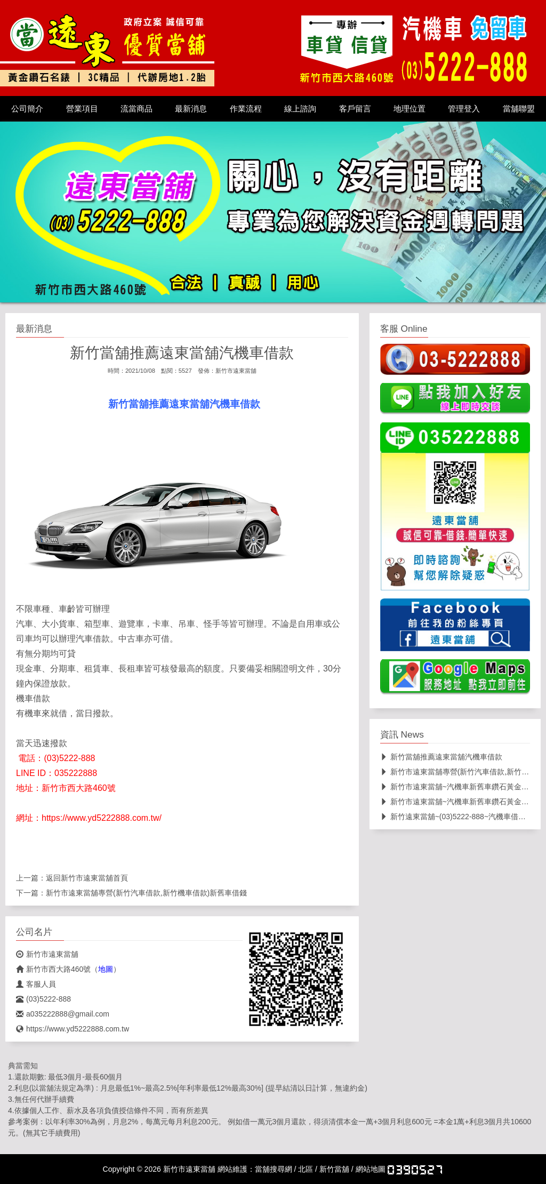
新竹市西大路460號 (53, 969)
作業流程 (246, 109)
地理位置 (409, 109)
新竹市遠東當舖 (235, 370)
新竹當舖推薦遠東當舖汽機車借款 (441, 757)
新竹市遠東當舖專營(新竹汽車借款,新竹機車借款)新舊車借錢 (146, 893)
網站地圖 (371, 1169)
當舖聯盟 (519, 109)
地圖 (105, 969)
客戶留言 (355, 109)
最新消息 (191, 109)
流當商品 (136, 109)
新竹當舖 (334, 1169)
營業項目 (82, 109)
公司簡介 (27, 109)
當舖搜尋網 (273, 1169)
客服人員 (36, 984)
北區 (305, 1169)
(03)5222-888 (43, 999)
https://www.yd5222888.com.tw (72, 1029)
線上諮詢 (300, 109)
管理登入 (464, 109)
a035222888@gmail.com (62, 1014)
